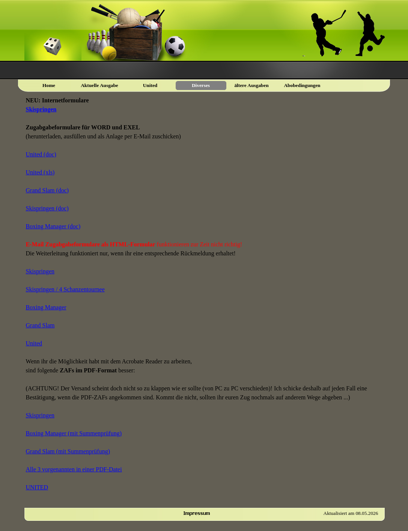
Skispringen (41, 109)
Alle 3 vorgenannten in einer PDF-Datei (74, 469)
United (34, 343)
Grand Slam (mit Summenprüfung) (68, 451)
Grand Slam (40, 325)
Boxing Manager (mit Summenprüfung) (74, 433)
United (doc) (41, 154)
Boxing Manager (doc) (53, 226)
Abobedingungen (302, 85)
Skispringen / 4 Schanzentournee (65, 289)
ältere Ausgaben (251, 85)
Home (48, 85)
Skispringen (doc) (47, 208)
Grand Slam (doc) (47, 190)
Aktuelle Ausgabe (99, 85)
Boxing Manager (46, 307)
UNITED (37, 487)
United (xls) (40, 172)
